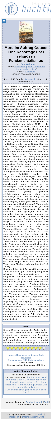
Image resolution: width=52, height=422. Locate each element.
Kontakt (39, 414)
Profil (46, 402)
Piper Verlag (20, 66)
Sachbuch (30, 71)
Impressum (14, 417)
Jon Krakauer (28, 64)
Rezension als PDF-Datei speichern (26, 360)
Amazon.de (30, 79)
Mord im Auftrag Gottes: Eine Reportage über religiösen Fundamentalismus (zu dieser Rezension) (26, 381)
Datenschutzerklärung (33, 417)
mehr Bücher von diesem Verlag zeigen (30, 67)
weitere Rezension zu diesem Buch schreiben (26, 356)
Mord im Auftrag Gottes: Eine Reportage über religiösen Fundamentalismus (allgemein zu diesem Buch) (26, 388)
